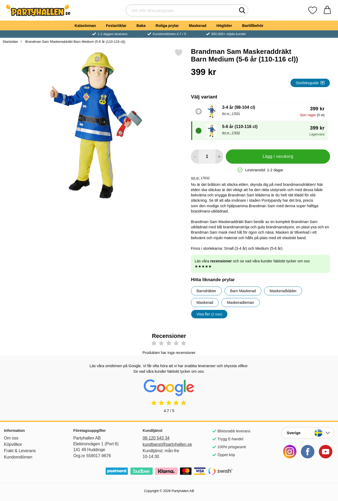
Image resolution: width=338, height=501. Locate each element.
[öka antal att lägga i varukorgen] (219, 156)
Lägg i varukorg (277, 156)
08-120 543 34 (156, 438)
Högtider (224, 25)
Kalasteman (85, 25)
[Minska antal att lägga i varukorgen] (195, 156)
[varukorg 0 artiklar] (327, 10)
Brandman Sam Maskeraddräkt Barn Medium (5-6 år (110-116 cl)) (74, 42)
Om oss (11, 438)
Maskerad (197, 25)
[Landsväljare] (307, 433)
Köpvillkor (13, 444)
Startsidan (10, 42)
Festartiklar (116, 25)
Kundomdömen (18, 457)
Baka (141, 25)
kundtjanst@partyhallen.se (167, 444)
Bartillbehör (253, 25)
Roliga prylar (167, 25)
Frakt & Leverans (20, 450)
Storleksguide (310, 83)
